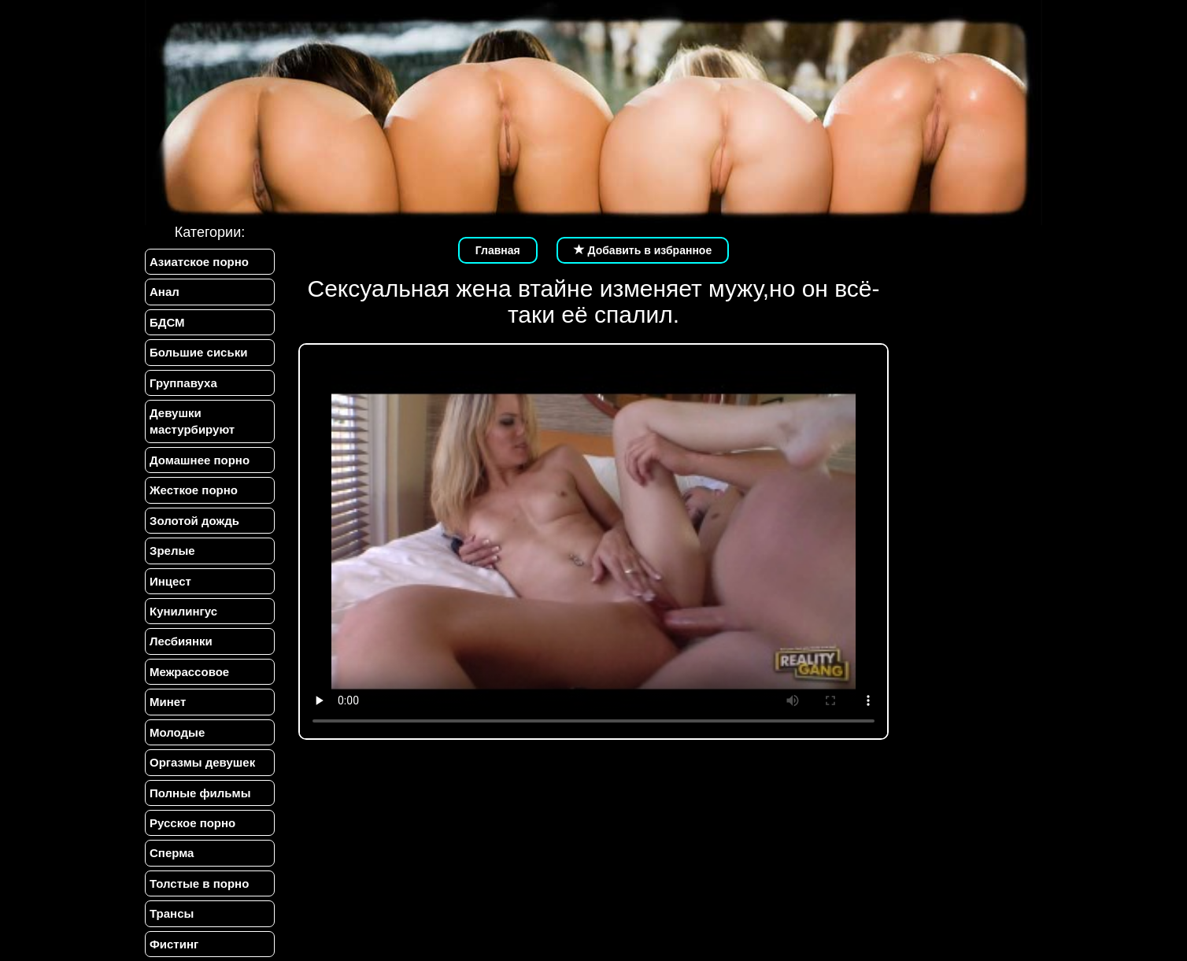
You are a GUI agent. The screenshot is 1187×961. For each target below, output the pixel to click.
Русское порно (192, 823)
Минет (168, 701)
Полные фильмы (200, 793)
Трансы (172, 913)
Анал (164, 291)
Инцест (170, 581)
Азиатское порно (199, 261)
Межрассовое (189, 671)
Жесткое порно (194, 490)
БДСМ (167, 322)
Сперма (172, 852)
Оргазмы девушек (202, 762)
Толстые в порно (199, 883)
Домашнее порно (200, 460)
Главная (497, 250)
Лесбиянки (181, 641)
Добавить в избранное (643, 250)
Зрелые (172, 550)
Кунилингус (183, 611)
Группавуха (183, 383)
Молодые (177, 732)
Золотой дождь (194, 520)
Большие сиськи (198, 352)
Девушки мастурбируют (192, 421)
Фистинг (174, 944)
